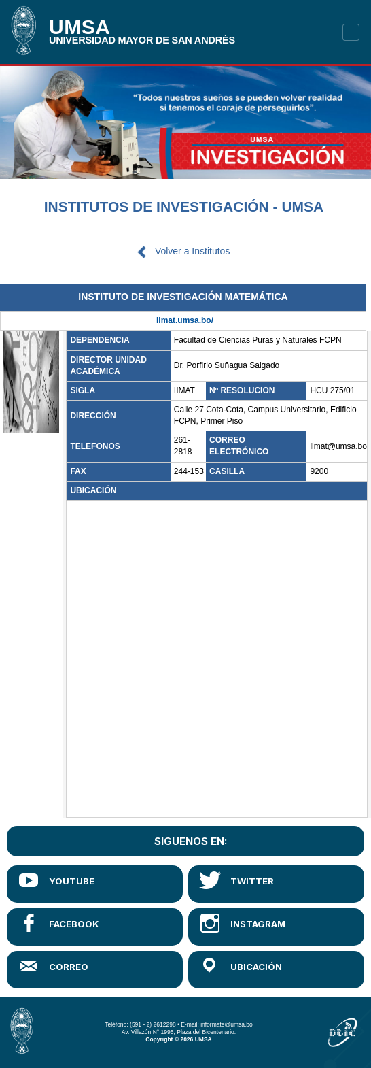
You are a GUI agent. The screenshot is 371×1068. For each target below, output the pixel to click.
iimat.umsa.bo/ (184, 320)
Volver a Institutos (192, 251)
